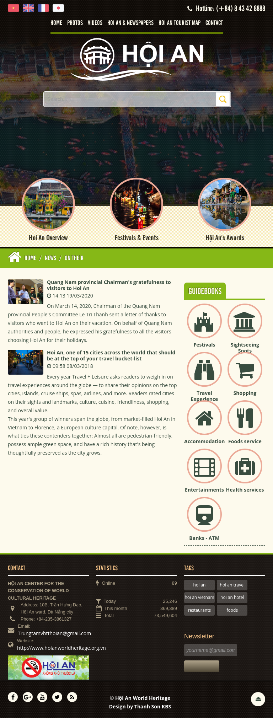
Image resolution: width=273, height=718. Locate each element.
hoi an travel (232, 585)
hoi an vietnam (199, 597)
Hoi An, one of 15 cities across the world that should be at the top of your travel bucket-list (111, 355)
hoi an (199, 585)
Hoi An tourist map (179, 23)
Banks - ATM (204, 538)
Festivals (204, 344)
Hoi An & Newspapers (130, 23)
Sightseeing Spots (245, 347)
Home (56, 23)
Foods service (245, 441)
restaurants (199, 610)
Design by (140, 706)
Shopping (245, 393)
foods (232, 610)
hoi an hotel (232, 597)
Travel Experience (204, 396)
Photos (75, 23)
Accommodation (204, 441)
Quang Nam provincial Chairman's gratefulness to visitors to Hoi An (109, 285)
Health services (245, 489)
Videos (95, 23)
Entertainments (204, 489)
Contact (214, 23)
